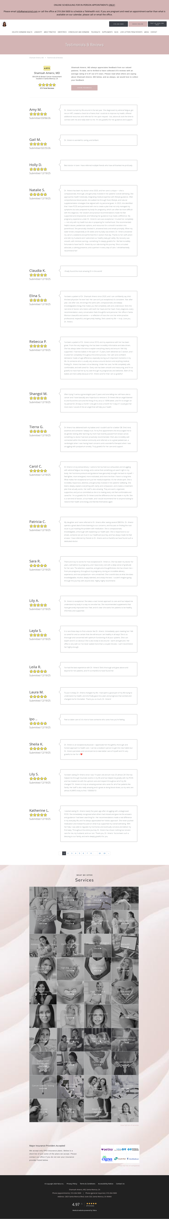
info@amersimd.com (27, 11)
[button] (138, 24)
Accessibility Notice (105, 1184)
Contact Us (120, 1184)
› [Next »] (108, 853)
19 (104, 853)
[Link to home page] (1, 24)
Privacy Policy (72, 1184)
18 (100, 853)
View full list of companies (129, 1166)
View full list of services (129, 1125)
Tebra (95, 1210)
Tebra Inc (60, 1184)
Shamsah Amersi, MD (36, 58)
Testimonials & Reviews (55, 58)
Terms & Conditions (87, 1184)
